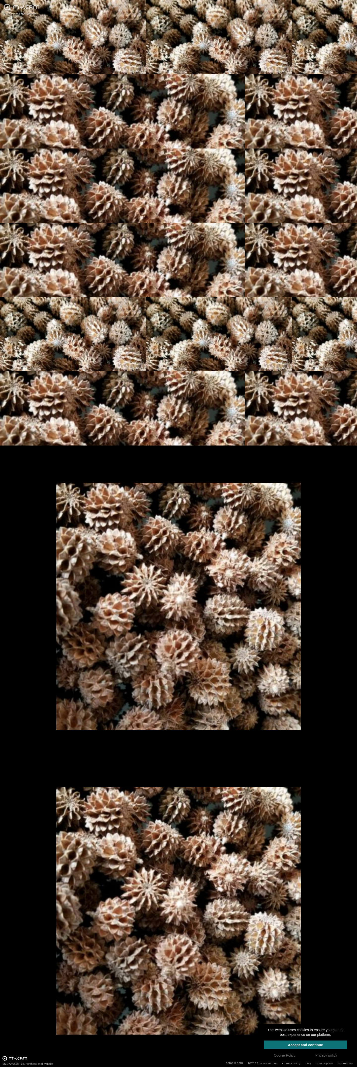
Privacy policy (291, 1063)
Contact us (345, 1063)
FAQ (308, 1063)
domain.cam (234, 1063)
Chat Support (324, 1063)
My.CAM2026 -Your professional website (27, 1060)
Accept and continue (305, 1045)
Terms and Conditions (262, 1063)
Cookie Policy (284, 1055)
